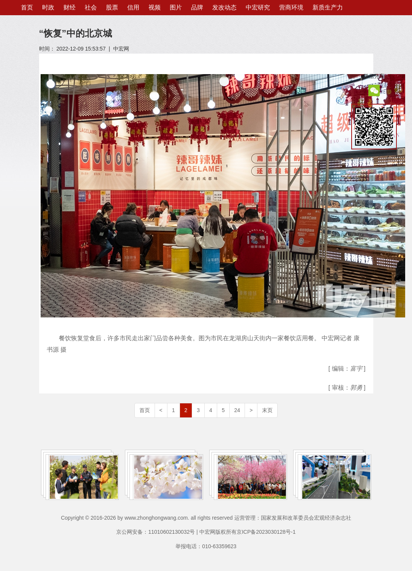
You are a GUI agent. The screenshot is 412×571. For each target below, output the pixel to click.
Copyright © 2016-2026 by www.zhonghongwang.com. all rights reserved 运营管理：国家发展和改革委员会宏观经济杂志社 (206, 518)
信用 (133, 7)
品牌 (197, 7)
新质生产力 (328, 7)
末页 (267, 410)
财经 (69, 7)
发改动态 (224, 7)
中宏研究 (258, 7)
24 (237, 410)
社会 (91, 7)
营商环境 (291, 7)
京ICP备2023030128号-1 (266, 532)
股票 (112, 7)
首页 (27, 7)
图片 (176, 7)
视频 (154, 7)
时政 (48, 7)
